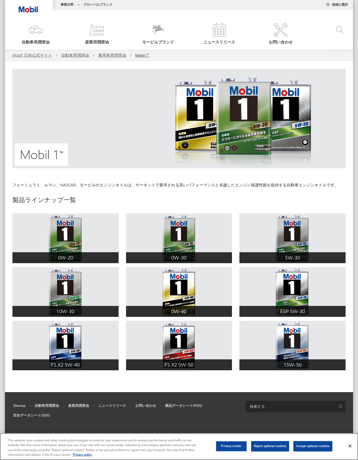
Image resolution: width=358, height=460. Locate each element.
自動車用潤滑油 (75, 55)
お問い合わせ (145, 405)
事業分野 (67, 4)
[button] (35, 34)
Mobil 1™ (142, 55)
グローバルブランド (98, 4)
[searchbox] (291, 406)
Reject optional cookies (270, 446)
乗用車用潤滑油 (112, 55)
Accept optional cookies (313, 446)
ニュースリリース (112, 405)
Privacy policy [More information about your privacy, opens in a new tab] (82, 455)
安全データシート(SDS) (31, 415)
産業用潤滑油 (78, 405)
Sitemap (19, 405)
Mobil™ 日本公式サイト (32, 55)
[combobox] (296, 406)
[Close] (350, 445)
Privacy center (231, 446)
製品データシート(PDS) (183, 405)
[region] (179, 446)
